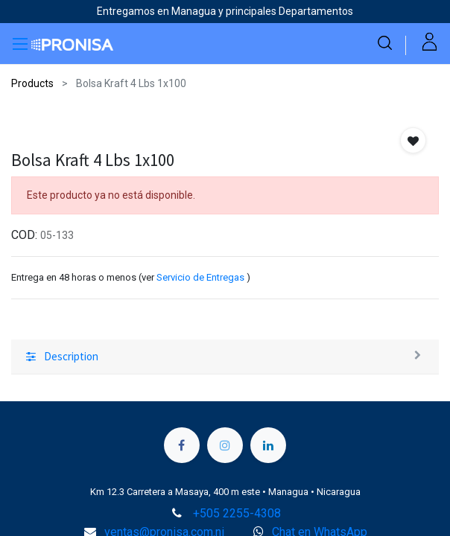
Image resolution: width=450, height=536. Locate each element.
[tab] (225, 357)
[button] (413, 140)
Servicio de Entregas (200, 277)
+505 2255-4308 (237, 513)
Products (32, 83)
